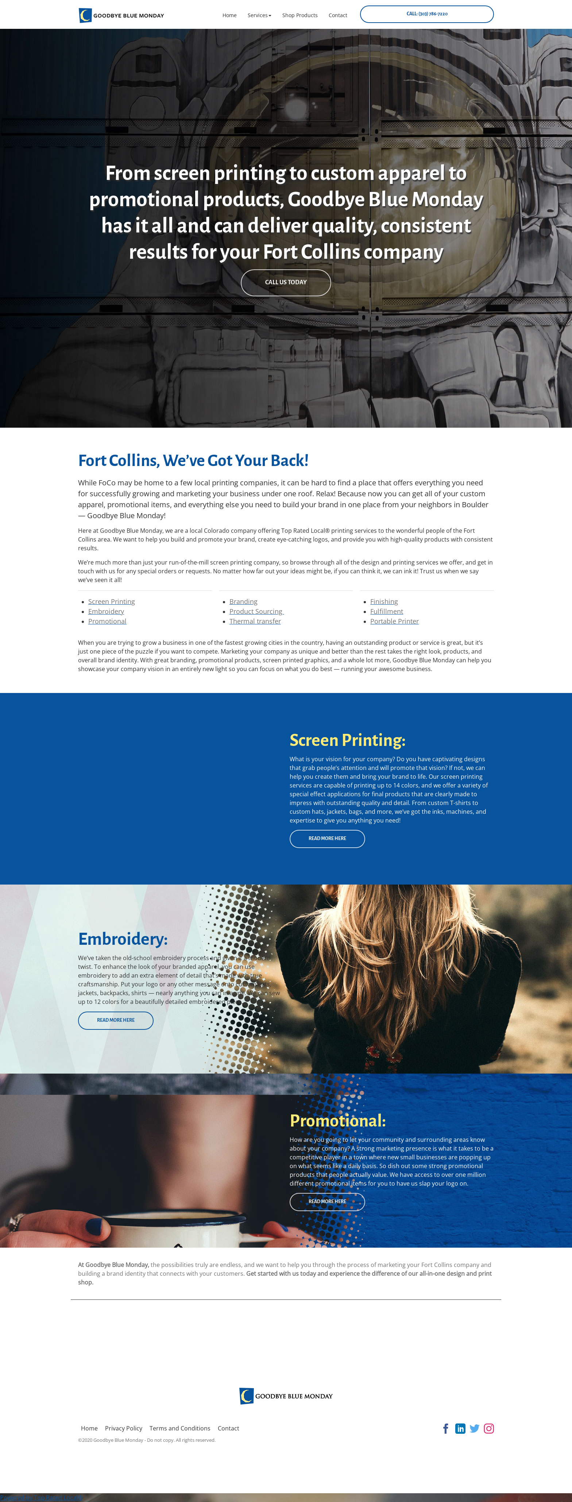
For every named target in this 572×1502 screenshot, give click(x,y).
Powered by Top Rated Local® (41, 1498)
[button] (259, 15)
